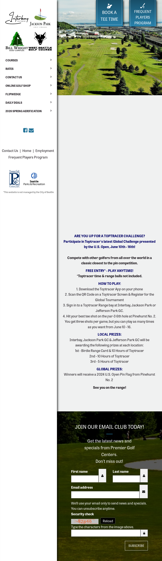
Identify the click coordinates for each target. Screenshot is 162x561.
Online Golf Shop (18, 86)
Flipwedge (13, 94)
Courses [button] (11, 60)
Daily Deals (13, 103)
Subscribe (136, 545)
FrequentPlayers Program (142, 14)
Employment (44, 150)
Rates (9, 69)
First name (79, 471)
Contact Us (13, 77)
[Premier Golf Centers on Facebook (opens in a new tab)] (26, 130)
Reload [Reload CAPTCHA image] (108, 520)
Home (26, 150)
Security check (82, 513)
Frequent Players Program (28, 157)
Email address (82, 487)
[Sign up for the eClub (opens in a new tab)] (31, 130)
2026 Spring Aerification (23, 111)
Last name (121, 471)
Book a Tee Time (109, 13)
